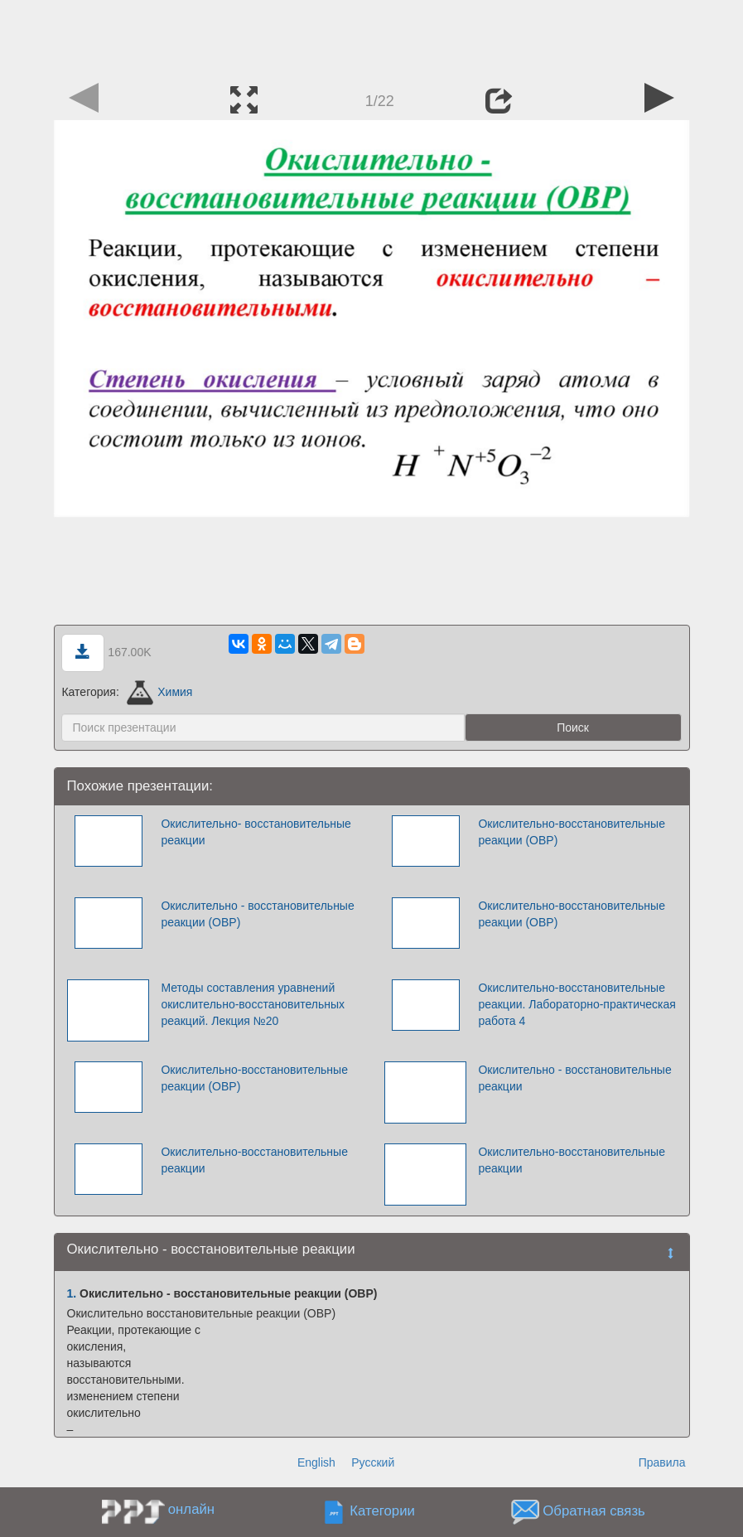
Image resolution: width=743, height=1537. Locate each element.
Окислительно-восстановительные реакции (254, 1160)
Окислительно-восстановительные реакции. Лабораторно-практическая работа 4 (577, 1004)
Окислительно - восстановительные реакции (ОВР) (257, 914)
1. (72, 1293)
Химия (160, 691)
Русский (372, 1462)
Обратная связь (594, 1512)
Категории (382, 1512)
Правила (662, 1462)
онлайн (191, 1509)
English (316, 1462)
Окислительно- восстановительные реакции (255, 832)
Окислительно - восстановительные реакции (574, 1078)
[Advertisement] (371, 37)
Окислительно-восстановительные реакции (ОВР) (571, 832)
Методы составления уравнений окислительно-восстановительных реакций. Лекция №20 (253, 1004)
